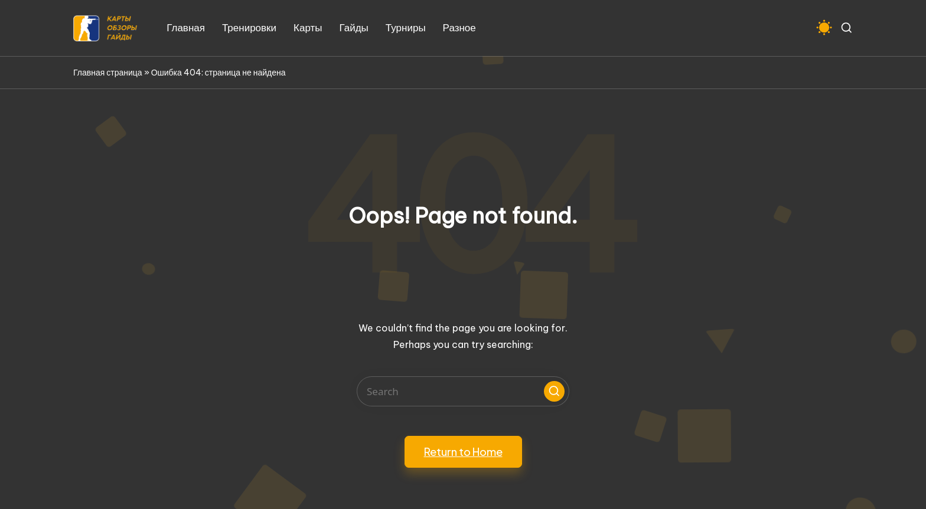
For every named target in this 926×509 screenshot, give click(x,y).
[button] (554, 391)
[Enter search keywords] (463, 391)
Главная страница (107, 72)
